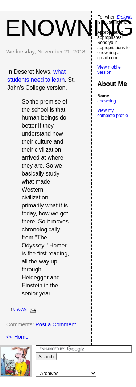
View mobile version (108, 70)
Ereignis (124, 17)
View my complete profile (112, 113)
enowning (69, 27)
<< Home (17, 337)
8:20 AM (20, 309)
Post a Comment (56, 324)
